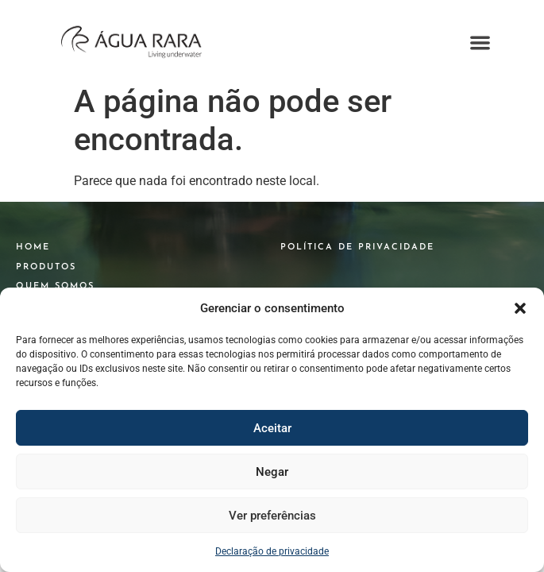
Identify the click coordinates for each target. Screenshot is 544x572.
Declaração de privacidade (272, 551)
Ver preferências (272, 515)
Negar (272, 472)
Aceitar (272, 428)
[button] (520, 308)
